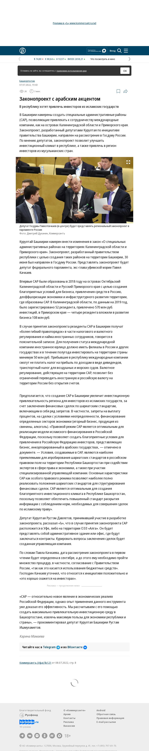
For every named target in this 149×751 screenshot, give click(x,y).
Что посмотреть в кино (102, 59)
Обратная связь (106, 714)
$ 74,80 (37, 59)
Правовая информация (110, 718)
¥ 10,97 (60, 59)
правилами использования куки (72, 70)
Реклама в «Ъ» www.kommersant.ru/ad (74, 23)
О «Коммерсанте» (74, 710)
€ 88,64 (49, 59)
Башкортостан (27, 81)
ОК (125, 71)
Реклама (68, 722)
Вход (113, 50)
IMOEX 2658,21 (75, 59)
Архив (66, 714)
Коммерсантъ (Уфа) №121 (35, 662)
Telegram (52, 647)
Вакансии (69, 725)
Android (101, 710)
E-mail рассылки (106, 722)
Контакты (69, 718)
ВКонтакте (77, 647)
